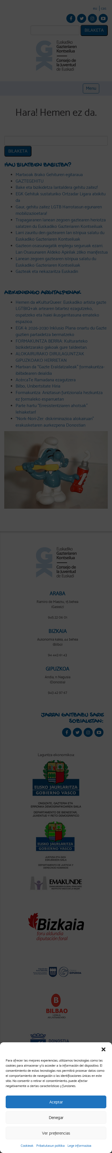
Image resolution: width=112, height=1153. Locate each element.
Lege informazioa (79, 1146)
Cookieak (27, 1146)
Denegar (56, 1117)
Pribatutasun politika (50, 1146)
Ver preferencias (56, 1133)
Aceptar (56, 1102)
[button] (103, 1049)
